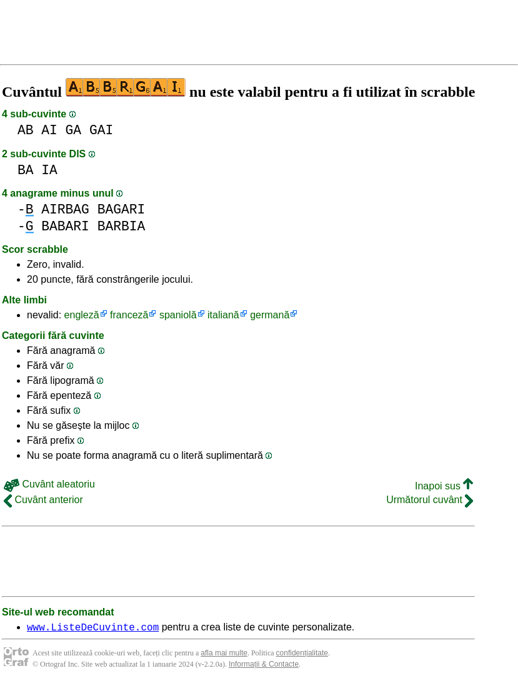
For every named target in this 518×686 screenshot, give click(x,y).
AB (25, 130)
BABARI (65, 226)
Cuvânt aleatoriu (49, 484)
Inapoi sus (444, 486)
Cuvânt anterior (43, 499)
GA (74, 130)
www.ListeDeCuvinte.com (93, 628)
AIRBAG (65, 209)
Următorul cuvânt (429, 499)
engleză (81, 315)
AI (49, 130)
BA (25, 170)
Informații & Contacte (264, 666)
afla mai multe (224, 654)
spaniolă (178, 315)
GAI (101, 130)
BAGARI (121, 209)
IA (49, 170)
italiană (223, 315)
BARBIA (121, 226)
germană (269, 315)
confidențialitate (302, 654)
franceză (129, 315)
